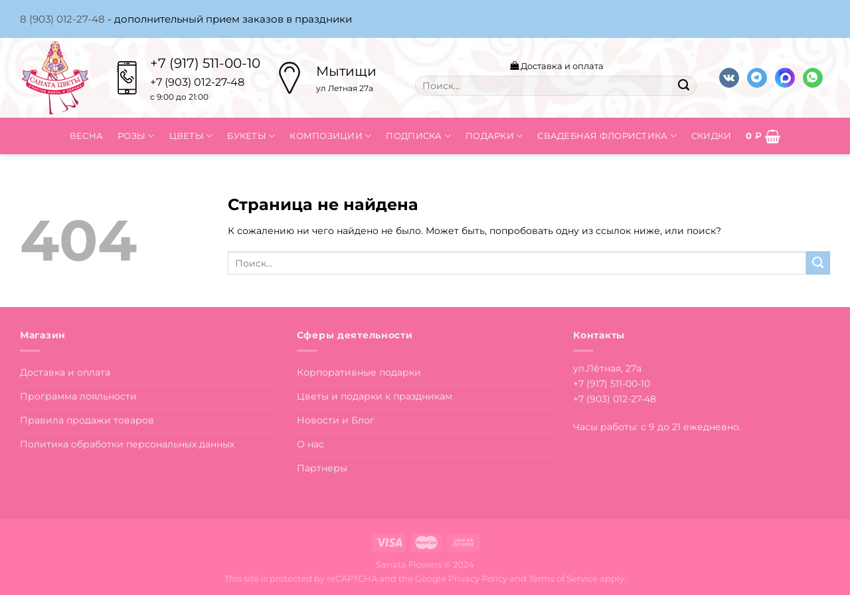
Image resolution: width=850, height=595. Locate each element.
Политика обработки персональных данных (127, 444)
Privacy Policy (477, 578)
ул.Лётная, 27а (607, 368)
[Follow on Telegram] (757, 78)
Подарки (494, 136)
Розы (136, 136)
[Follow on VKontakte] (729, 78)
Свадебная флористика (607, 136)
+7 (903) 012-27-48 (614, 399)
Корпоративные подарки (359, 372)
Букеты (251, 136)
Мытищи (346, 71)
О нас (310, 444)
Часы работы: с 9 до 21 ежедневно (656, 427)
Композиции (330, 136)
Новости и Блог (336, 420)
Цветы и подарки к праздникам (374, 396)
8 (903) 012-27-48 (62, 19)
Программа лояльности (78, 396)
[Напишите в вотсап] (813, 78)
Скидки (711, 135)
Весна (86, 135)
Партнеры (322, 468)
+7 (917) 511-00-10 (205, 63)
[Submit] (683, 86)
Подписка (418, 136)
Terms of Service (563, 578)
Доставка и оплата (557, 65)
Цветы (191, 136)
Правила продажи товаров (87, 420)
